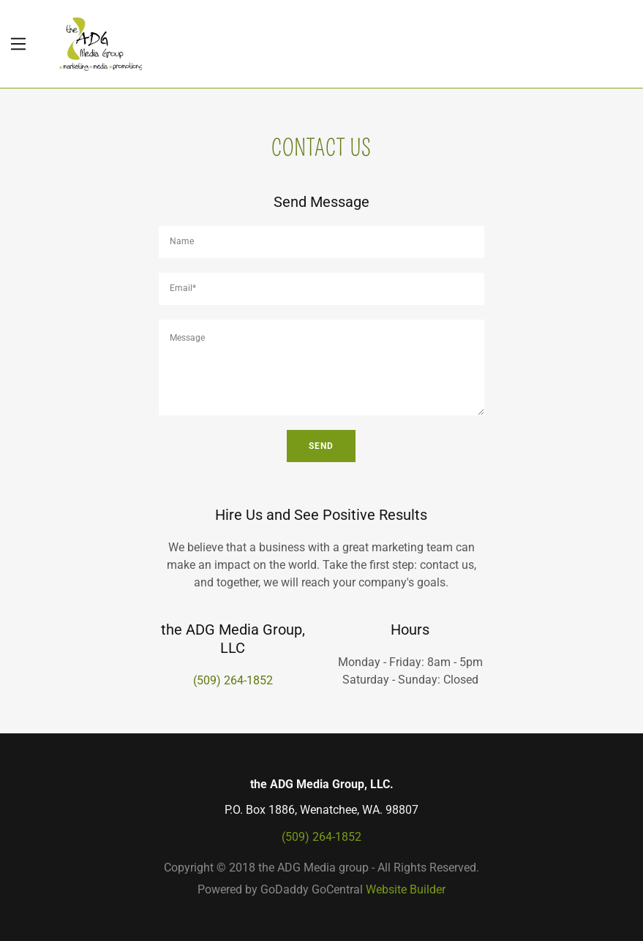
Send (321, 446)
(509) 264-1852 (233, 680)
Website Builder (405, 889)
